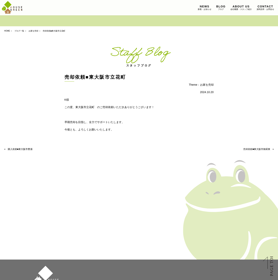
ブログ (221, 7)
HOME (7, 31)
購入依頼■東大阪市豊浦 (20, 149)
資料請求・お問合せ (265, 7)
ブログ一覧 (19, 31)
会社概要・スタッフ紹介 (241, 7)
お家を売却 (33, 31)
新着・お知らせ (204, 7)
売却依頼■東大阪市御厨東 (256, 149)
